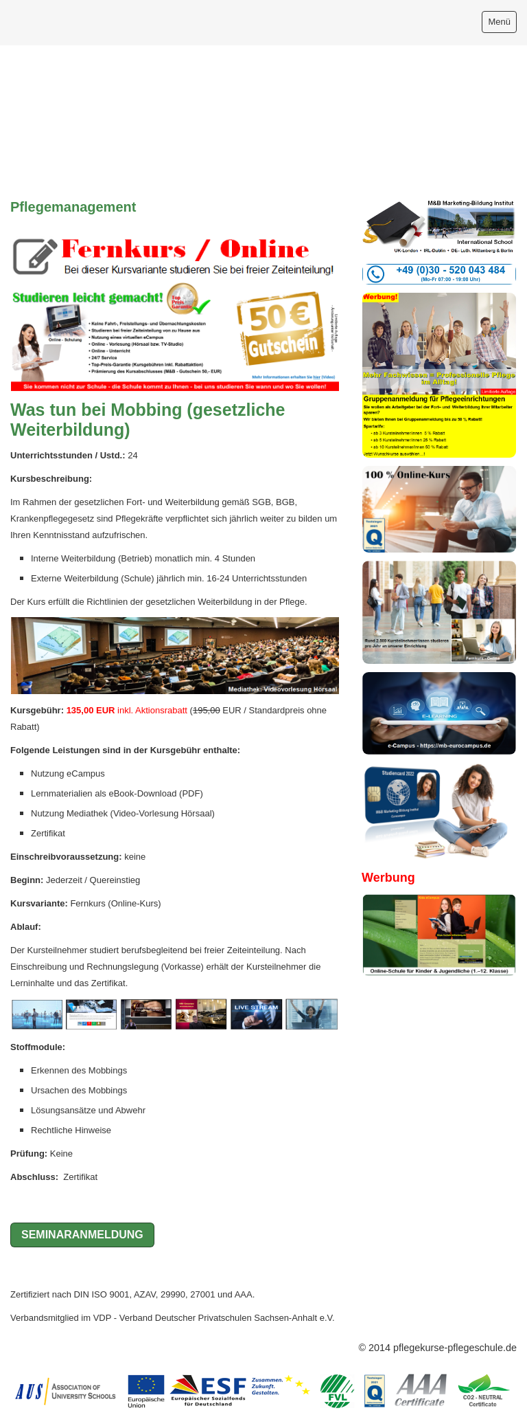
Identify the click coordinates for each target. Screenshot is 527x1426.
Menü (499, 21)
